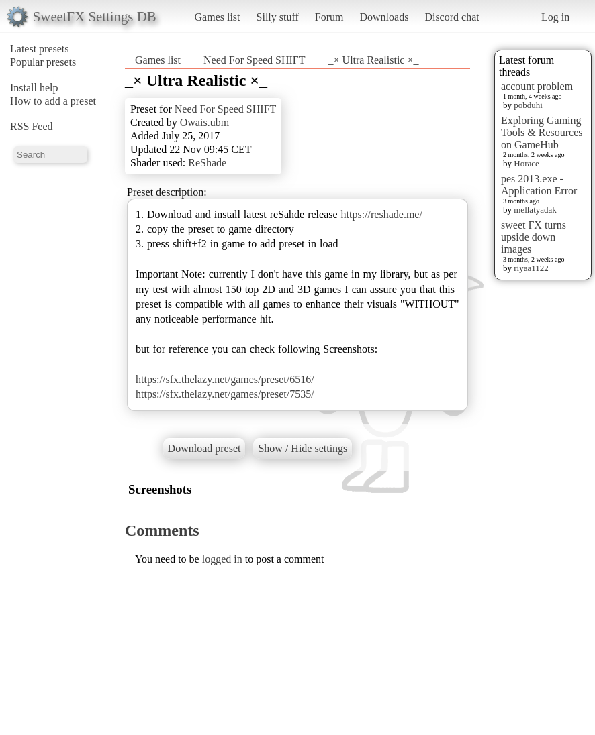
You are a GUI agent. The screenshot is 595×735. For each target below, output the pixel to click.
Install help (34, 87)
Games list (217, 17)
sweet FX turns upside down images (533, 237)
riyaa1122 (531, 268)
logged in (222, 559)
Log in (555, 17)
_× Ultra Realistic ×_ (373, 60)
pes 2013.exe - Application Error (539, 184)
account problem (537, 86)
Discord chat (451, 17)
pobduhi (528, 105)
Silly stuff (278, 17)
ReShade (207, 162)
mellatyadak (535, 210)
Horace (526, 163)
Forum (329, 17)
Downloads (383, 17)
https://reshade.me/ (381, 214)
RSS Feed (31, 126)
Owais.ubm (204, 122)
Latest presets (39, 48)
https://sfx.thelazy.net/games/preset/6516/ (225, 379)
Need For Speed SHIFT (254, 60)
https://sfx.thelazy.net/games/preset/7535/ (225, 394)
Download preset (204, 448)
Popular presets (43, 62)
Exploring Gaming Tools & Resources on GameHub (542, 132)
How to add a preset (53, 101)
